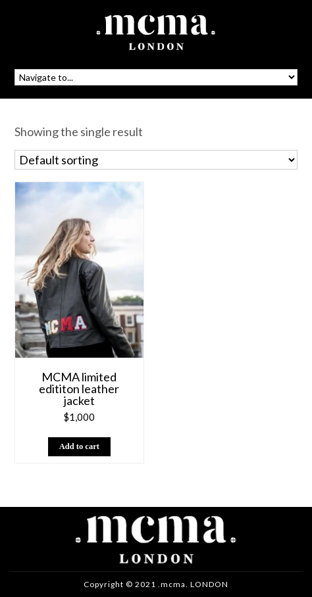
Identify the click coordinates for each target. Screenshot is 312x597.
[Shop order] (156, 160)
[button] (79, 447)
